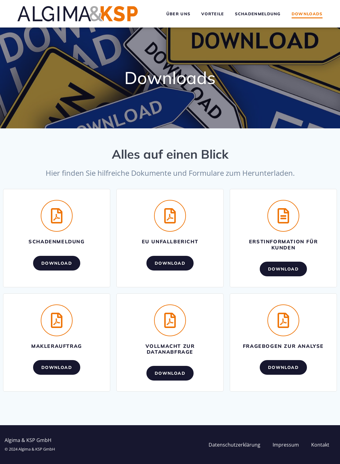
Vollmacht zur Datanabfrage (170, 349)
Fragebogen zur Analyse (283, 346)
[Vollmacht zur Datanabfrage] (170, 320)
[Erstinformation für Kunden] (283, 216)
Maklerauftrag (56, 346)
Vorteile (212, 13)
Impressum (286, 444)
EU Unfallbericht (170, 241)
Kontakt (320, 444)
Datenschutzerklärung (234, 444)
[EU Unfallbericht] (170, 216)
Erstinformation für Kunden (283, 244)
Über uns (178, 13)
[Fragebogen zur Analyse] (283, 320)
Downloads (307, 13)
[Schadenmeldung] (57, 216)
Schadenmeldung (258, 13)
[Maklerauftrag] (57, 320)
